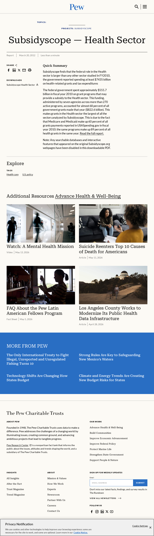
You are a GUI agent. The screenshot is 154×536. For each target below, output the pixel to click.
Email (92, 477)
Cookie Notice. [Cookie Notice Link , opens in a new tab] (81, 532)
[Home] (35, 413)
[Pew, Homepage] (77, 6)
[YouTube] (112, 511)
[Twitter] (107, 511)
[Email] (111, 482)
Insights (12, 472)
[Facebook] (92, 511)
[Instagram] (97, 511)
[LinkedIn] (102, 511)
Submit (140, 482)
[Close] (150, 527)
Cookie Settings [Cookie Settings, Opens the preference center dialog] (140, 526)
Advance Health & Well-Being (88, 195)
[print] (30, 70)
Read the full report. (92, 133)
